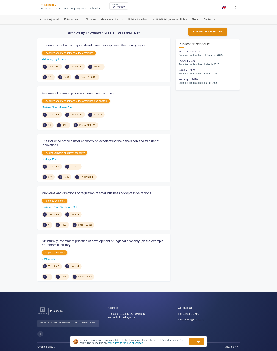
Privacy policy (231, 346)
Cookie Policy (46, 346)
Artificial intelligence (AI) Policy (170, 19)
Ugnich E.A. (60, 59)
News (195, 19)
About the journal (49, 19)
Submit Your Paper (207, 31)
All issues (90, 19)
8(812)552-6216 (189, 314)
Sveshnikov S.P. (69, 207)
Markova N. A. (49, 107)
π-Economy (48, 4)
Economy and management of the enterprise (68, 53)
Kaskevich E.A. (50, 207)
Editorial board (72, 19)
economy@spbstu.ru (192, 319)
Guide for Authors (111, 19)
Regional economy (54, 200)
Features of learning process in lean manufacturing (78, 93)
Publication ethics (138, 19)
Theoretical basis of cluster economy (64, 152)
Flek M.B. (47, 59)
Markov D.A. (66, 107)
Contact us (209, 19)
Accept (196, 341)
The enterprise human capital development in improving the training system (95, 45)
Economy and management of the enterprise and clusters (75, 101)
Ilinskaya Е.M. (49, 159)
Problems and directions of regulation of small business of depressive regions (96, 193)
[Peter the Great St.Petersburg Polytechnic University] (42, 314)
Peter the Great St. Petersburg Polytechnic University (70, 8)
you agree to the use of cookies (125, 343)
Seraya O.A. (48, 259)
